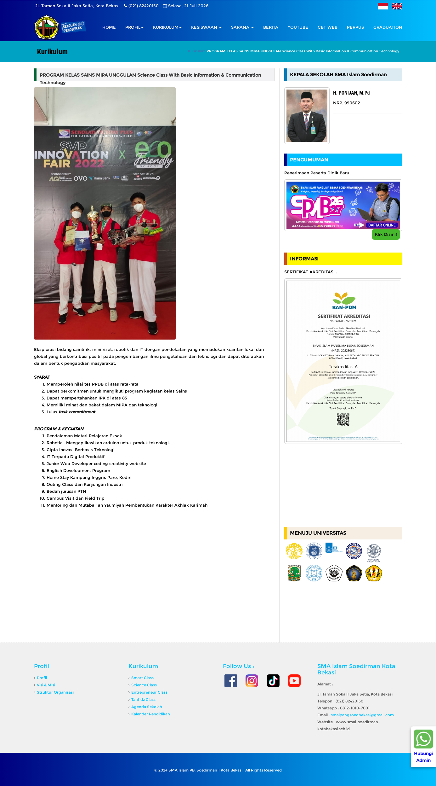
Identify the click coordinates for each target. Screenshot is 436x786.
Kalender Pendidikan (150, 714)
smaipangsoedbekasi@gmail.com (362, 715)
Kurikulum (167, 27)
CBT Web (327, 27)
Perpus (355, 27)
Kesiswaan (206, 27)
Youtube (298, 27)
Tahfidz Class (143, 699)
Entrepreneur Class (149, 692)
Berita (270, 27)
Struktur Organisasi (55, 692)
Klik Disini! (386, 234)
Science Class (144, 685)
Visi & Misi (46, 685)
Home (109, 27)
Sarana (242, 27)
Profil (134, 27)
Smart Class (142, 677)
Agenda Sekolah (146, 706)
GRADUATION (387, 27)
